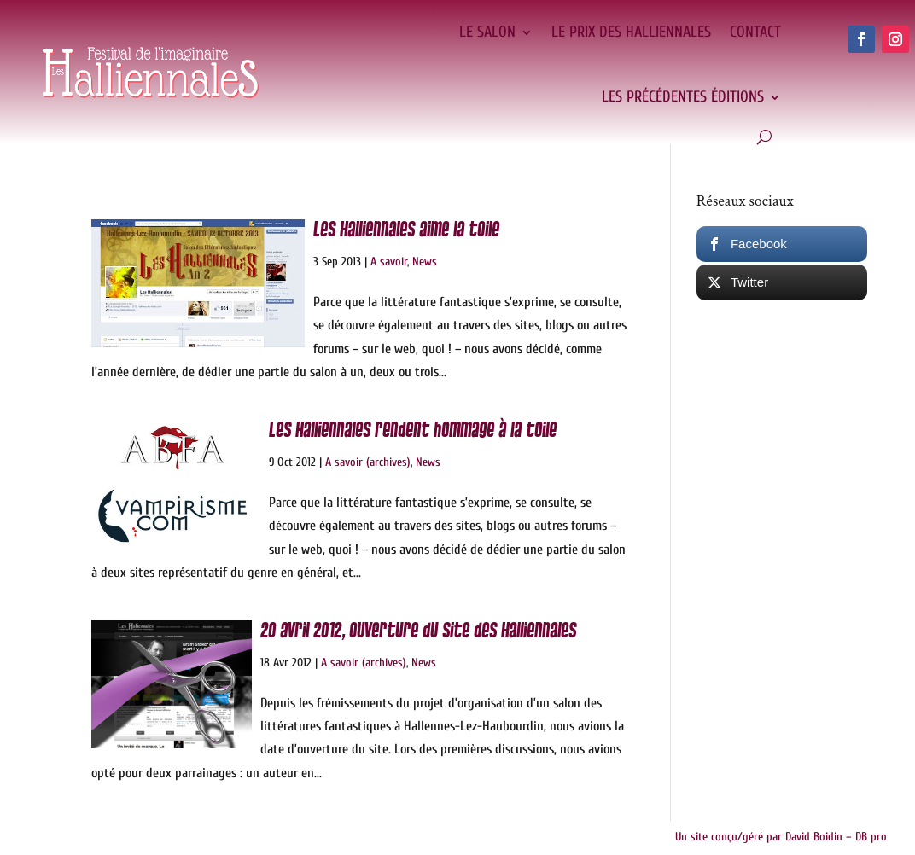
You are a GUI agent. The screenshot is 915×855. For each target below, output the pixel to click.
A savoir (388, 261)
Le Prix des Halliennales (631, 32)
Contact (755, 32)
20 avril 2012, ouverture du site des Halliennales (418, 631)
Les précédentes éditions (683, 97)
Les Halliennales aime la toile (406, 230)
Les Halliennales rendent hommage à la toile (413, 430)
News (424, 261)
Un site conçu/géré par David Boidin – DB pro (781, 836)
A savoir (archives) (368, 462)
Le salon (487, 32)
